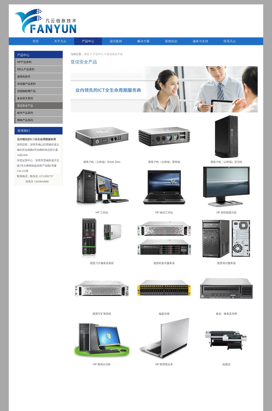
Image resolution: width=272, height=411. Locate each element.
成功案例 (116, 41)
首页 (36, 41)
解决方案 (143, 41)
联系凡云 (230, 41)
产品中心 (88, 41)
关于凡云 (60, 41)
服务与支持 (200, 41)
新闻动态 (171, 41)
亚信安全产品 (115, 54)
